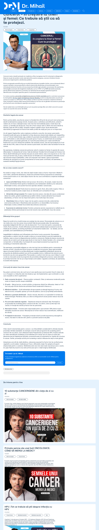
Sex (7, 472)
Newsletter (85, 3)
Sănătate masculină (32, 469)
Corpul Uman (18, 31)
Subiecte (51, 3)
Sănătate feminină (19, 469)
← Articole (8, 7)
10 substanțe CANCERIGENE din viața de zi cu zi (49, 414)
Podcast (24, 3)
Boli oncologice (9, 31)
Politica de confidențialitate (44, 501)
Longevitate (28, 31)
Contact (22, 502)
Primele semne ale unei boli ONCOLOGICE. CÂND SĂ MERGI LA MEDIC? (49, 443)
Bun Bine (59, 3)
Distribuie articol (8, 384)
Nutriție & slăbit (20, 412)
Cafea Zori (68, 3)
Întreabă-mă (41, 3)
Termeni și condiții (40, 502)
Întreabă (44, 378)
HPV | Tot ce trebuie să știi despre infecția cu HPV (49, 473)
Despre (77, 3)
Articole (32, 3)
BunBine (6, 504)
